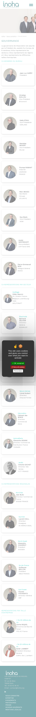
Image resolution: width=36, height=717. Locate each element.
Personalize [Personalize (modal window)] (18, 371)
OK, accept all (18, 363)
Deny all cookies (18, 367)
